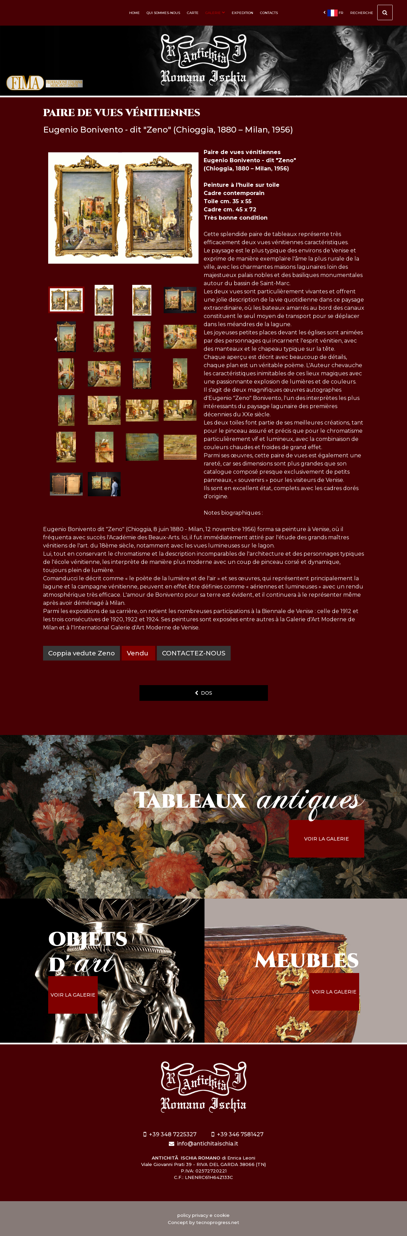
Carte (193, 13)
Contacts (269, 13)
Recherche (371, 13)
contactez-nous (194, 653)
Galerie (215, 13)
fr (333, 13)
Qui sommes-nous (163, 13)
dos (203, 693)
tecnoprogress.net (217, 1222)
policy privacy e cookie (203, 1215)
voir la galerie (326, 839)
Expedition (242, 13)
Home (134, 13)
